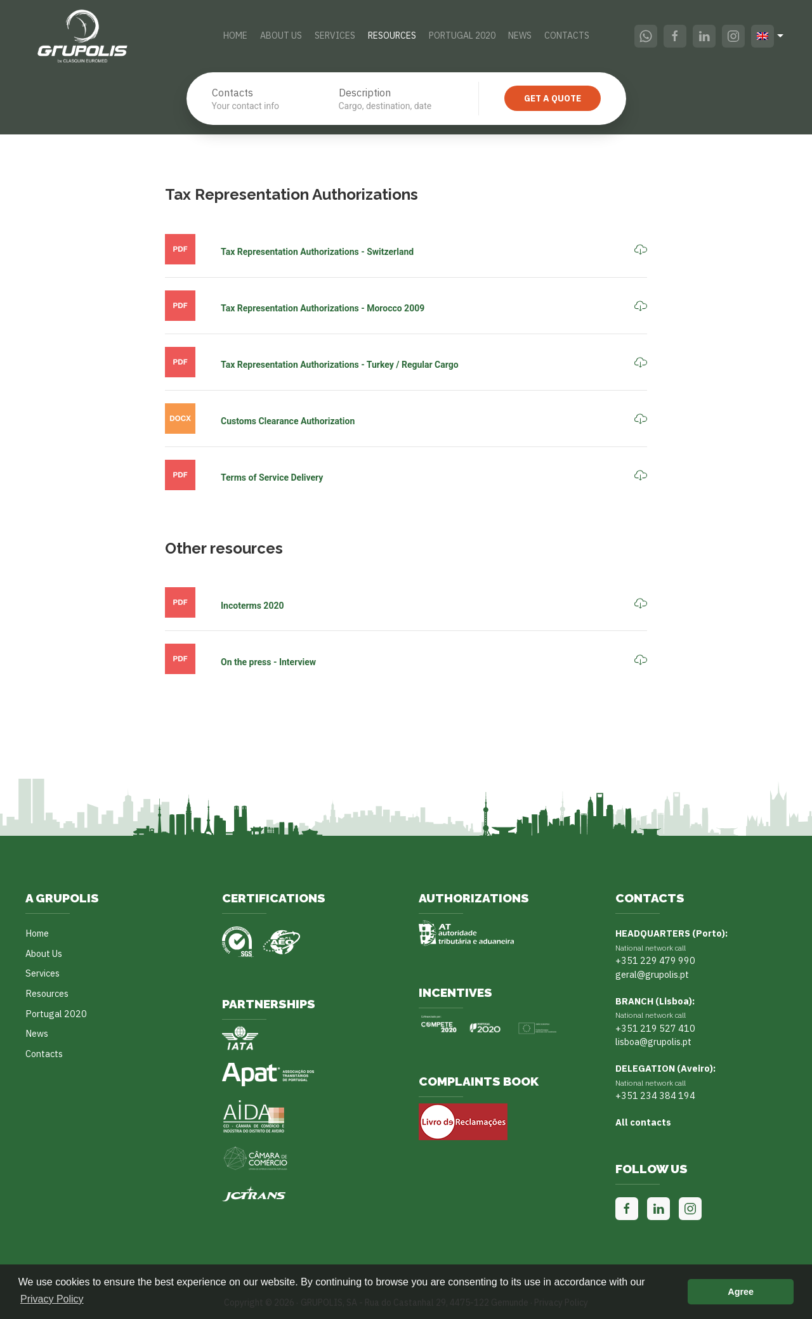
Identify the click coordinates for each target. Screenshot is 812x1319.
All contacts (643, 1122)
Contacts (566, 35)
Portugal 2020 (462, 35)
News (520, 35)
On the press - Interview (268, 662)
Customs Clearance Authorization (288, 421)
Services (335, 35)
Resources (392, 35)
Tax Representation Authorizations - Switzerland (317, 252)
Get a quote (552, 98)
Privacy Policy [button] (52, 1299)
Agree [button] (741, 1292)
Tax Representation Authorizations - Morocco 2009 (322, 308)
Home (235, 35)
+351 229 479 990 (655, 960)
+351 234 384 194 (655, 1095)
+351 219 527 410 (655, 1028)
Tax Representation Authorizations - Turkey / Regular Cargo (340, 365)
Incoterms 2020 (252, 606)
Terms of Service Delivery (272, 477)
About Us (281, 35)
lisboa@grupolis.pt (653, 1042)
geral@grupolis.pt (652, 974)
